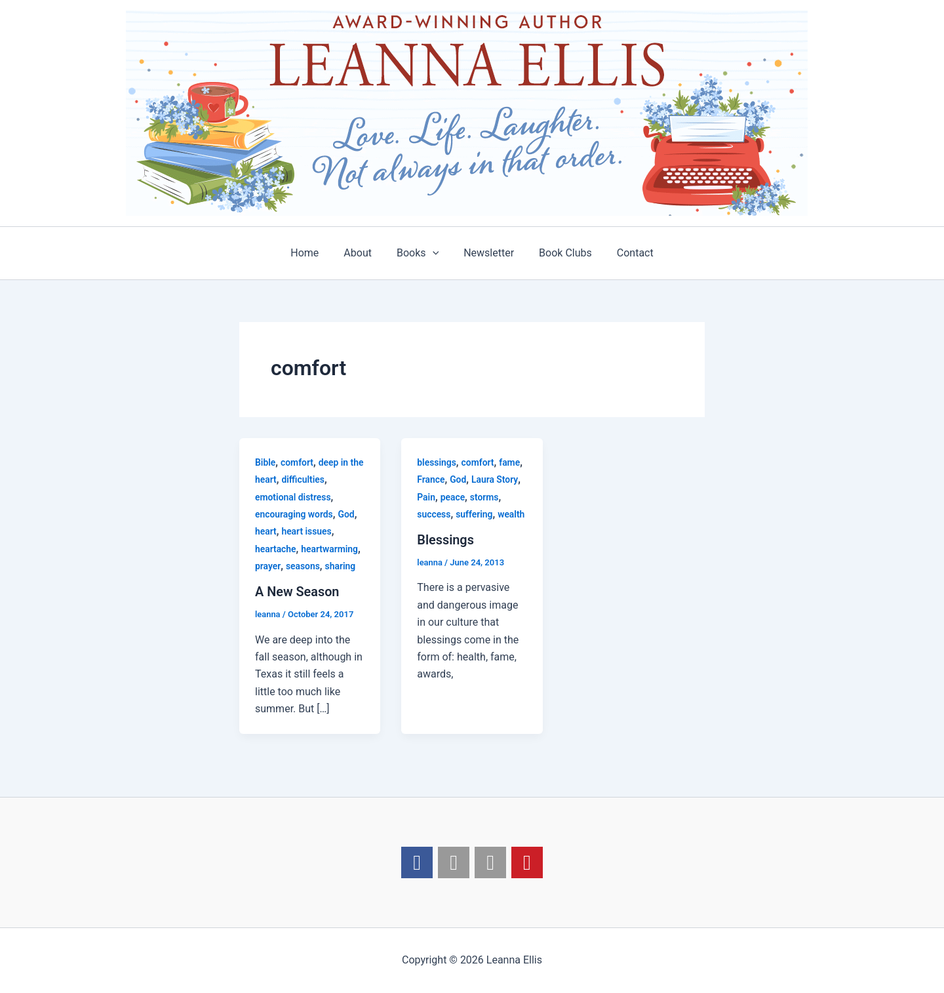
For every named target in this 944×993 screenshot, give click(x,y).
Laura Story (495, 479)
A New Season (297, 591)
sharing (340, 566)
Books (420, 253)
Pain (426, 497)
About (363, 253)
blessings (436, 462)
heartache (275, 549)
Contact (625, 253)
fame (510, 462)
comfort (297, 462)
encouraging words (294, 514)
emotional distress (293, 497)
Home (314, 253)
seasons (303, 566)
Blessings (445, 540)
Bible (265, 462)
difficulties (303, 479)
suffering (475, 514)
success (434, 514)
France (431, 479)
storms (484, 497)
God (347, 514)
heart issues (307, 531)
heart (266, 531)
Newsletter (487, 253)
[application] (434, 253)
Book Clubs (559, 253)
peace (453, 497)
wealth (512, 514)
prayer (268, 566)
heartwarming (330, 549)
